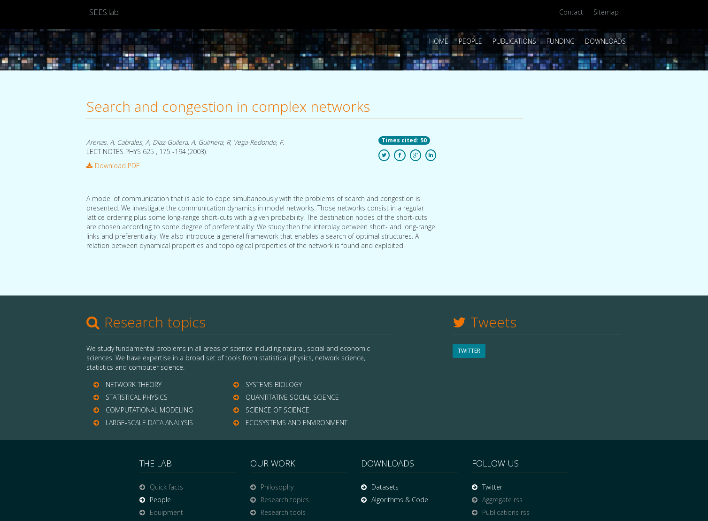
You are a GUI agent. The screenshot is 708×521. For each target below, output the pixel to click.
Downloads (605, 41)
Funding (560, 41)
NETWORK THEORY (134, 384)
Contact (571, 12)
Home (438, 41)
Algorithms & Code (399, 499)
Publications (514, 41)
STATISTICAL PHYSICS (137, 397)
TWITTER (469, 351)
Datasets (385, 486)
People (470, 41)
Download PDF (112, 165)
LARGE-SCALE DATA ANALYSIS (149, 422)
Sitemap (606, 12)
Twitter (492, 486)
